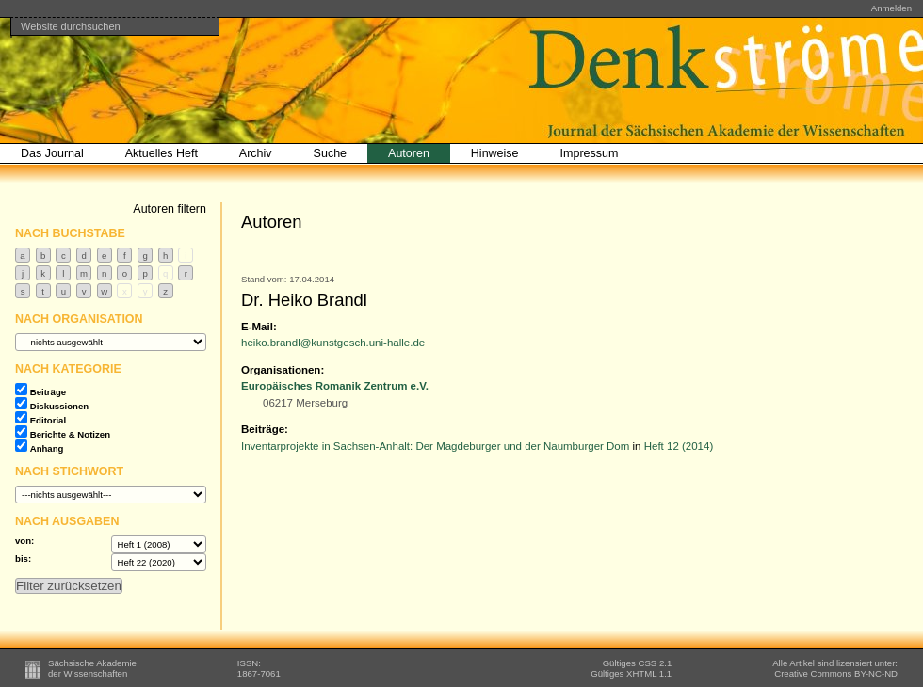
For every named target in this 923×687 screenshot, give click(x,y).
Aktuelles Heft (161, 153)
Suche (330, 153)
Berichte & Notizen (70, 434)
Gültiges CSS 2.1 (637, 663)
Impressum (589, 153)
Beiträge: (264, 429)
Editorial (48, 420)
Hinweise (495, 153)
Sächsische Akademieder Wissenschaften (92, 668)
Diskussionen (59, 406)
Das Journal (52, 153)
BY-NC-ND (836, 673)
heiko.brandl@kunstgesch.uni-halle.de (333, 342)
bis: (23, 558)
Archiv (255, 153)
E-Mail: (259, 326)
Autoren (408, 153)
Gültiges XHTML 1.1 (631, 673)
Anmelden (891, 8)
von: (24, 540)
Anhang (47, 448)
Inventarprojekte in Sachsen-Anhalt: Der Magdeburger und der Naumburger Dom (435, 446)
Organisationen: (282, 369)
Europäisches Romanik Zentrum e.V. (335, 385)
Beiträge (48, 392)
